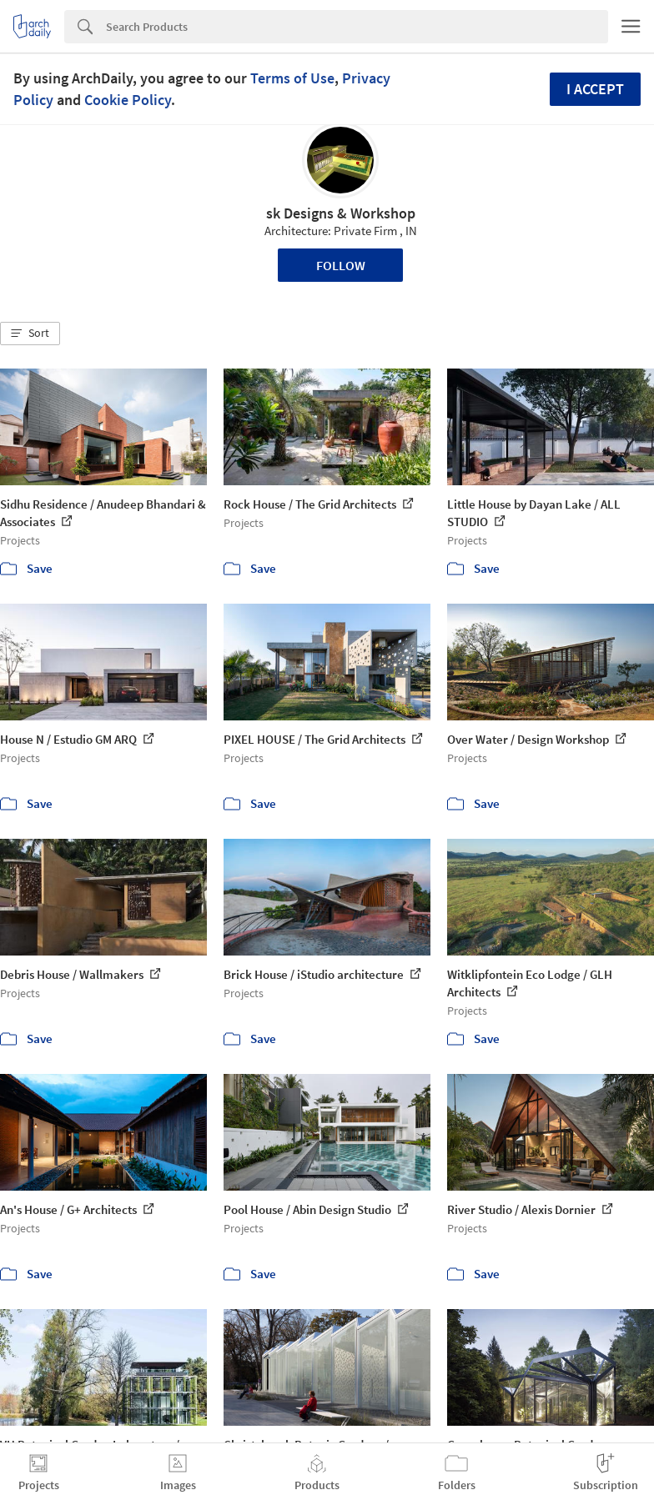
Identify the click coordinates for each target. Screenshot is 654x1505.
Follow (340, 265)
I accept (595, 88)
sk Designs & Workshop (340, 213)
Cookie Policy (127, 99)
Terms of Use (292, 78)
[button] (30, 333)
